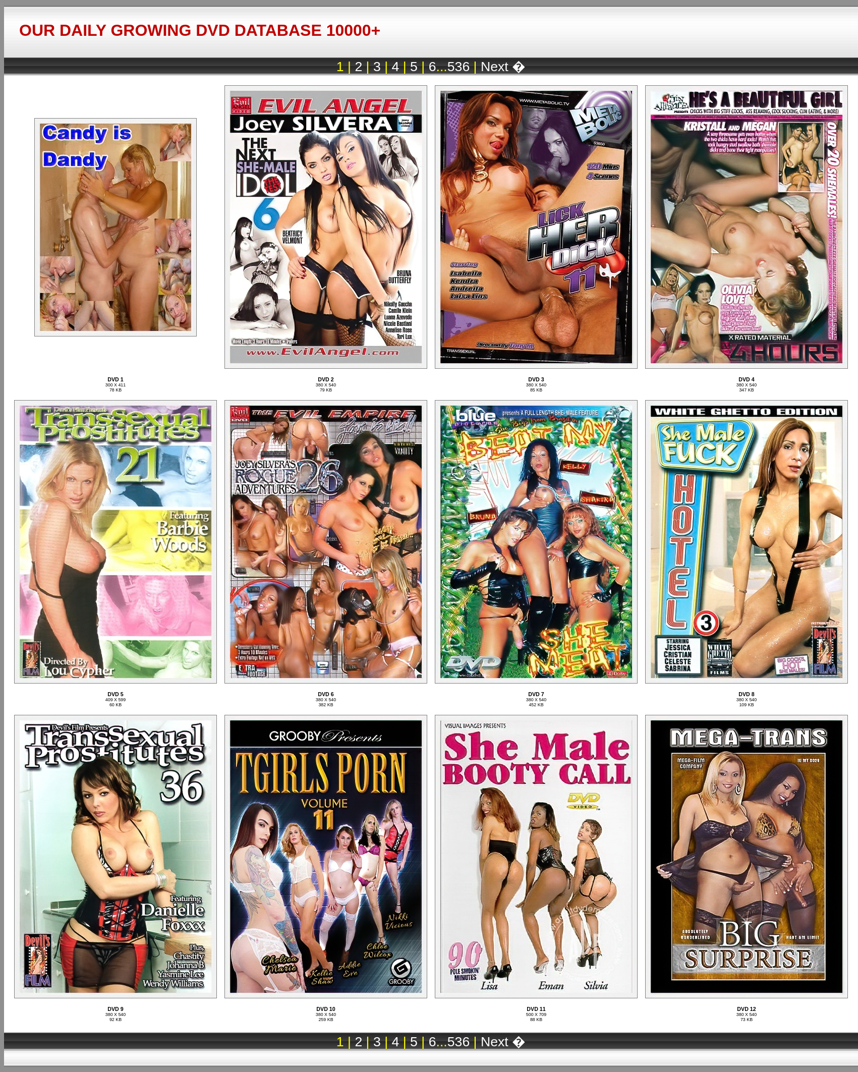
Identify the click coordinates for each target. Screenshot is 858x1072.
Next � (503, 66)
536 (458, 66)
